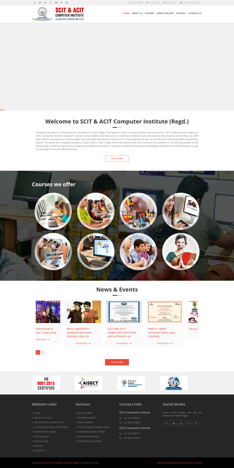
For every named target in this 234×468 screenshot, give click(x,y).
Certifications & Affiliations (49, 422)
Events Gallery (165, 13)
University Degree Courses (91, 431)
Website (161, 462)
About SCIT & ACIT (42, 417)
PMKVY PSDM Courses (88, 436)
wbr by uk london (173, 329)
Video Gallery (170, 2)
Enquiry (181, 13)
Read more (117, 158)
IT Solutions (196, 462)
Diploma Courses (87, 417)
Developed (171, 462)
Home (126, 13)
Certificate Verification (190, 2)
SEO (181, 462)
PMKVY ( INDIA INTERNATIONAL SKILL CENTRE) (136, 333)
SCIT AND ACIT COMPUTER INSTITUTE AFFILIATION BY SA (96, 333)
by (184, 462)
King (188, 462)
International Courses (90, 441)
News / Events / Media (45, 431)
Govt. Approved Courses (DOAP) (94, 427)
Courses (149, 13)
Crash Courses (85, 422)
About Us (137, 13)
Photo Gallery (153, 2)
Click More (117, 362)
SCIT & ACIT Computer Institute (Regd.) (60, 462)
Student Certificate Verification (51, 427)
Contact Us (194, 13)
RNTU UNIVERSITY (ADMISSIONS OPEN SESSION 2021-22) (53, 333)
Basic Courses (85, 413)
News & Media (136, 2)
